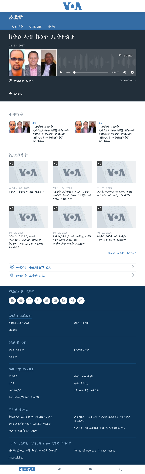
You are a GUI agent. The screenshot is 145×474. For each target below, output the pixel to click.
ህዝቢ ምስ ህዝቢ (83, 376)
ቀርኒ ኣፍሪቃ (16, 349)
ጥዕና (11, 383)
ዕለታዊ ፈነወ (81, 349)
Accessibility (16, 457)
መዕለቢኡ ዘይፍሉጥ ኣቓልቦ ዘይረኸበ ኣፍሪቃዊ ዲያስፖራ (102, 419)
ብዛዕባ (51, 26)
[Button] (15, 94)
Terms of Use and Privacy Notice (94, 450)
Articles (35, 26)
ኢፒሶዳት (17, 26)
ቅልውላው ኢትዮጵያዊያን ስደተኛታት (30, 417)
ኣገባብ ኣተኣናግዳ (19, 323)
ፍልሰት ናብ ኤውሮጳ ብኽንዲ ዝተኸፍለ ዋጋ (99, 428)
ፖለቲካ (13, 376)
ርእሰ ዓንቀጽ (81, 323)
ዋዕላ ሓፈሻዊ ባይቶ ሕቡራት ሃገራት (30, 424)
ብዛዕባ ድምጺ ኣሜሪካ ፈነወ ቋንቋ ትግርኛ (33, 450)
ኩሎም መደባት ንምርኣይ (122, 253)
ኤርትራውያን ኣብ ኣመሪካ (24, 397)
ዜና (34, 122)
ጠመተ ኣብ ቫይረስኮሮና (23, 431)
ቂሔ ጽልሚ (81, 383)
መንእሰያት (15, 390)
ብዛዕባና (13, 330)
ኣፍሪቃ (13, 356)
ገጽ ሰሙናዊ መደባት (86, 390)
